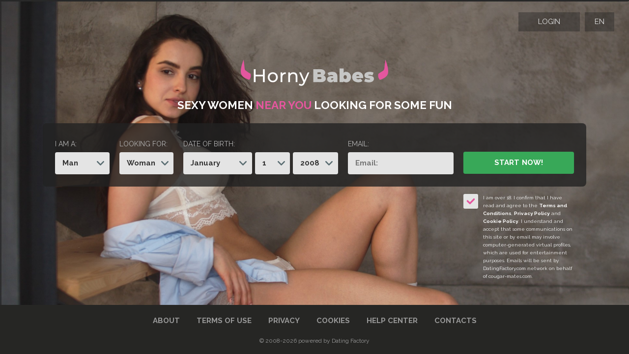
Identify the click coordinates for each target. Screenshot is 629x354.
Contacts (455, 320)
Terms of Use (224, 320)
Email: (358, 144)
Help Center (392, 320)
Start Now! (518, 162)
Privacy (284, 320)
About (166, 320)
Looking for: (143, 144)
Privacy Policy (532, 213)
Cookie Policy (500, 221)
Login (549, 21)
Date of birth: (209, 144)
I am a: (66, 144)
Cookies (333, 320)
